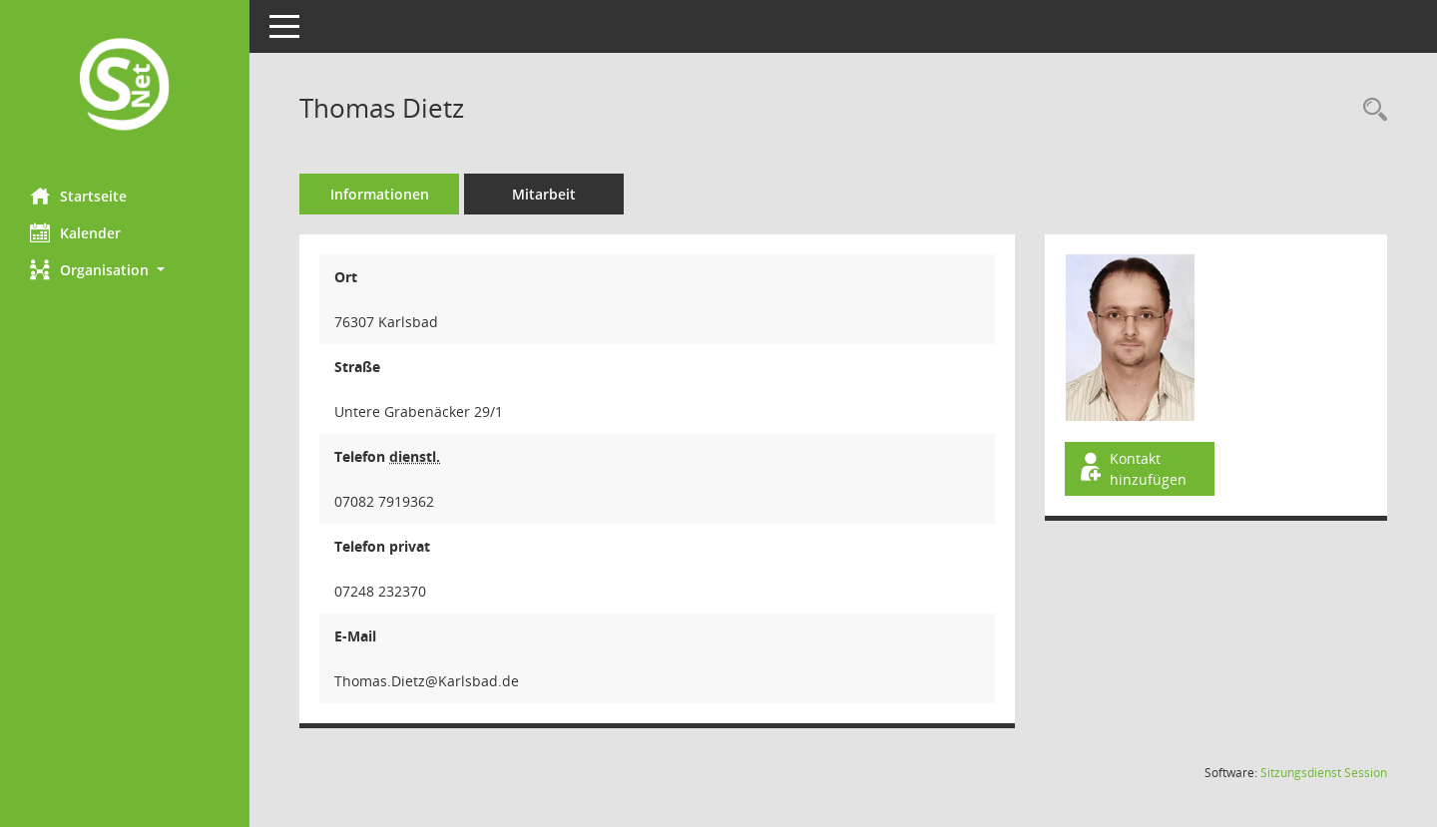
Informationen (379, 194)
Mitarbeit (544, 194)
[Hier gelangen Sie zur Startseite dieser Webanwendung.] (124, 86)
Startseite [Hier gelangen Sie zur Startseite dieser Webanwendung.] (78, 196)
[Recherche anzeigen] (1370, 110)
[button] (124, 269)
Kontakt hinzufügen (1132, 469)
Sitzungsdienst (1323, 772)
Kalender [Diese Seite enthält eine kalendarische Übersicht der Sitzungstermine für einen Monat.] (75, 232)
